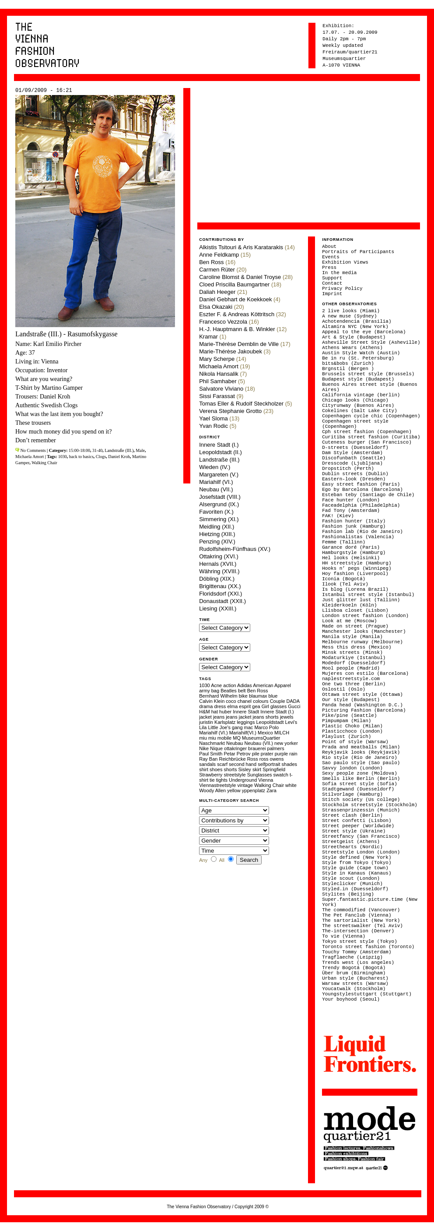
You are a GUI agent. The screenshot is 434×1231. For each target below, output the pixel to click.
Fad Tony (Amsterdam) (351, 510)
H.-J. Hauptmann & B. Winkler (237, 329)
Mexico (265, 732)
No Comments (32, 450)
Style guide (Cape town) (355, 868)
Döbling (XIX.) (216, 578)
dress (220, 706)
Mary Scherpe (216, 359)
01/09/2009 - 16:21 (43, 91)
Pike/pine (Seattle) (349, 715)
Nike (204, 748)
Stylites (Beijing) (348, 894)
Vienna (265, 780)
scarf (222, 764)
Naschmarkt (212, 743)
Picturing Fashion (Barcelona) (364, 710)
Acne (216, 685)
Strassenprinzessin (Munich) (361, 810)
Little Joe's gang (225, 727)
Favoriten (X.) (216, 511)
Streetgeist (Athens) (351, 841)
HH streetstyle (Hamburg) (356, 563)
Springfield (273, 769)
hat (214, 711)
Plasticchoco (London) (352, 731)
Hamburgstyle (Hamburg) (353, 552)
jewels (287, 717)
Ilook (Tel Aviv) (345, 584)
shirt (203, 769)
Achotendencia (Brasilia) (356, 321)
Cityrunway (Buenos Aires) (358, 405)
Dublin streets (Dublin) (355, 473)
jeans (218, 717)
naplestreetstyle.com (351, 678)
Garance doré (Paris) (351, 547)
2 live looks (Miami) (351, 311)
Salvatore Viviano (221, 388)
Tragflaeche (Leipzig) (352, 957)
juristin (206, 722)
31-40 (97, 450)
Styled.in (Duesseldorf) (355, 889)
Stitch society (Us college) (361, 799)
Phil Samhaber (217, 381)
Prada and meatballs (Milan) (361, 747)
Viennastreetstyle (217, 785)
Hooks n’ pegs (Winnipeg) (356, 568)
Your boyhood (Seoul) (351, 999)
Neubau (234, 743)
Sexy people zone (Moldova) (359, 773)
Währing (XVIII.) (219, 571)
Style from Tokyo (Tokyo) (356, 862)
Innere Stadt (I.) (218, 444)
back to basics (81, 456)
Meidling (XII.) (216, 526)
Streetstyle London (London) (361, 852)
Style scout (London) (351, 878)
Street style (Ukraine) (353, 831)
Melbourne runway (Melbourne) (362, 642)
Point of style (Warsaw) (355, 741)
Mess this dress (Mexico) (356, 647)
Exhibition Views (345, 262)
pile (255, 753)
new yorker (286, 743)
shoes (216, 769)
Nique (216, 748)
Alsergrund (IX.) (219, 504)
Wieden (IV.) (214, 467)
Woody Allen (212, 790)
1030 (62, 456)
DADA (293, 701)
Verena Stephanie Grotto (230, 411)
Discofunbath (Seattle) (353, 458)
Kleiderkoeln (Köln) (349, 605)
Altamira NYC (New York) (355, 326)
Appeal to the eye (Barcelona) (364, 332)
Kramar (208, 336)
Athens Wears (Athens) (352, 347)
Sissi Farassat (217, 396)
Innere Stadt (246, 711)
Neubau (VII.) (216, 489)
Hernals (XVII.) (217, 564)
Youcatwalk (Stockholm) (353, 988)
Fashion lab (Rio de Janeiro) (362, 531)
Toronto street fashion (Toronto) (368, 946)
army (204, 690)
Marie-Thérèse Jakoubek (230, 351)
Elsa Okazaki (215, 306)
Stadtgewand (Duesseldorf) (358, 789)
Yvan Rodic (213, 426)
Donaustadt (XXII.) (222, 601)
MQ (237, 738)
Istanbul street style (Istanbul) (368, 594)
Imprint (332, 293)
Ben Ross (211, 262)
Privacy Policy (342, 288)
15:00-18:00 (79, 450)
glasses (278, 706)
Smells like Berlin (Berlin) (361, 778)
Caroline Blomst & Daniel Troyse (240, 277)
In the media (339, 272)
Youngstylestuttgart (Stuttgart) (367, 994)
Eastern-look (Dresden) (353, 479)
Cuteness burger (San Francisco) (367, 442)
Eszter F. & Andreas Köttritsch (236, 314)
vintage (244, 785)
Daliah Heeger (217, 292)
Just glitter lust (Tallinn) (361, 600)
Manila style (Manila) (352, 636)
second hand (242, 764)
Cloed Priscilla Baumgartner (234, 284)
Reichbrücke (232, 759)
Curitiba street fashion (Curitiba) (371, 437)
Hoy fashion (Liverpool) (355, 573)
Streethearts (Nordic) (352, 847)
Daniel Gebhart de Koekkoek (235, 299)
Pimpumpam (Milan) (346, 720)
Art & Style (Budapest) (353, 337)
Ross (252, 759)
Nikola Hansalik (218, 373)
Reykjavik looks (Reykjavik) (361, 752)
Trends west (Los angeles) (358, 962)
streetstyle (234, 774)
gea (256, 706)
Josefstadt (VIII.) (220, 497)
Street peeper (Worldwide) (358, 826)
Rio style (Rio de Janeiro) (359, 757)
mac (248, 727)
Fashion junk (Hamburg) (353, 526)
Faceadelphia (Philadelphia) (361, 505)
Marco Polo (266, 727)
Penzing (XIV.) (217, 541)
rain (293, 753)
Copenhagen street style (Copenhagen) (355, 424)
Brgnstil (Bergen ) (348, 368)
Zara (271, 790)
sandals (207, 764)
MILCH (281, 732)
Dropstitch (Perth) (348, 468)
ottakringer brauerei (245, 748)
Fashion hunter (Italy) (353, 521)
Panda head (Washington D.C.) (362, 705)
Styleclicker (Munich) (352, 883)
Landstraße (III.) (119, 450)
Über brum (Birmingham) (353, 973)
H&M (204, 711)
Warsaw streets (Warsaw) (355, 983)
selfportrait (269, 764)
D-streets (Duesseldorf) (355, 447)
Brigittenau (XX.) (220, 586)
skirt (256, 769)
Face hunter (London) (351, 500)
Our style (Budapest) (351, 699)
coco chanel (239, 701)
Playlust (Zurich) (346, 736)
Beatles (228, 690)
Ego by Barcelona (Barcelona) (362, 489)
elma (232, 706)
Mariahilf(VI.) (242, 732)
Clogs (101, 456)
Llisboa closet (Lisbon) (355, 610)
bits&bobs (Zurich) (348, 363)
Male (140, 450)
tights (222, 780)
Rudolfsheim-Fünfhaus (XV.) (234, 549)
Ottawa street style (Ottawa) (362, 694)
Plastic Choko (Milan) (352, 726)
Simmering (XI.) (218, 519)
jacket (205, 717)
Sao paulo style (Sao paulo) (361, 762)
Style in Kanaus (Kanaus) (356, 873)
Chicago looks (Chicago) (355, 400)
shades (289, 764)
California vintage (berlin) (361, 395)
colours (260, 701)
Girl (265, 706)
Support (332, 278)
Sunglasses (259, 774)
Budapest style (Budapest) (358, 379)
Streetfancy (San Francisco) (361, 836)
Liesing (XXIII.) (217, 608)
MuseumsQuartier (261, 738)
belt (242, 690)
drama (206, 706)
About (329, 246)
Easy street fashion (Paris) (361, 484)
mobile (224, 738)
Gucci (294, 706)
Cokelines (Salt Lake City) (359, 410)
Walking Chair (44, 462)
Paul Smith (210, 753)
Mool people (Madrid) (351, 668)
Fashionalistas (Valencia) (358, 537)
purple (281, 753)
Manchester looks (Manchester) (364, 631)
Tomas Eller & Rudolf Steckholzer (241, 403)
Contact (332, 283)
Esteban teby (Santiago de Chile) (368, 494)
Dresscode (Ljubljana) (352, 463)
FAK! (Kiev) (338, 516)
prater (267, 753)
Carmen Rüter (217, 269)
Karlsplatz (224, 722)
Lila (202, 727)
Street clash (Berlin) (352, 815)
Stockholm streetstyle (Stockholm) (369, 805)
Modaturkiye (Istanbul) (353, 657)
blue (273, 695)
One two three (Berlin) (353, 684)
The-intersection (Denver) (358, 931)
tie (212, 780)
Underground (243, 780)
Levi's (291, 722)
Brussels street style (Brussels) (368, 374)
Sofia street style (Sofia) (359, 784)
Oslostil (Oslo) (343, 689)
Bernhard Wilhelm (218, 695)
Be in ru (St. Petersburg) (358, 358)
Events (331, 257)
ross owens (271, 759)
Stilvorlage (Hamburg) (352, 794)
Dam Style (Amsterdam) (352, 452)
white (291, 785)
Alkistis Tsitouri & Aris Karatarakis (241, 247)
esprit (245, 706)
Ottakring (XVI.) (218, 556)
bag (215, 690)
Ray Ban (208, 759)
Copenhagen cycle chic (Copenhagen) (371, 416)
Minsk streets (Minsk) (352, 652)
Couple (277, 701)
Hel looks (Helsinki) (351, 558)
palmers (275, 748)
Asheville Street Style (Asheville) (371, 342)
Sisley (244, 769)
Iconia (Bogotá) (343, 579)
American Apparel (272, 685)
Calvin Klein (211, 701)
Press (329, 267)
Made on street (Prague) (355, 626)
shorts (230, 769)
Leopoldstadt (270, 722)
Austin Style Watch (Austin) (361, 353)
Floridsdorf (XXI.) (220, 593)
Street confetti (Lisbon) (356, 820)
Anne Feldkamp (219, 254)
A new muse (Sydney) (349, 316)
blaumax (258, 695)
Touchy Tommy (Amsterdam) (356, 952)
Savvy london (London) (352, 768)
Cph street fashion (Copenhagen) (367, 431)
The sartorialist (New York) (361, 920)
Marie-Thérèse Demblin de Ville (239, 344)
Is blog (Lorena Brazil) (355, 589)
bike (243, 695)
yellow (234, 790)
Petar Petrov (237, 753)
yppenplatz (253, 790)
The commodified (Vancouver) (361, 910)
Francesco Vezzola (223, 321)
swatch (280, 774)
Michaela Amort (29, 456)
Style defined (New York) (356, 857)
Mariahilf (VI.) (216, 482)
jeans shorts (266, 717)
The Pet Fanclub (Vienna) (356, 915)
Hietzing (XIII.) (217, 534)
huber (225, 711)
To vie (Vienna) (343, 936)
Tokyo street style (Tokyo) (359, 941)
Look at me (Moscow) (349, 621)
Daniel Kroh (119, 456)
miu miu (207, 738)
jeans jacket (238, 717)
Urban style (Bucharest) (355, 978)
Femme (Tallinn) (343, 542)
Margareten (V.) (218, 474)
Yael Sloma (213, 418)
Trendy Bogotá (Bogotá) (353, 967)
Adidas (244, 685)
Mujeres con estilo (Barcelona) (365, 673)
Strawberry (210, 774)
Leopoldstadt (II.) (220, 452)
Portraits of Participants (358, 251)
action (229, 685)
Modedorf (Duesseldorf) (353, 663)
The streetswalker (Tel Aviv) (362, 925)
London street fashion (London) (365, 615)
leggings (246, 722)
